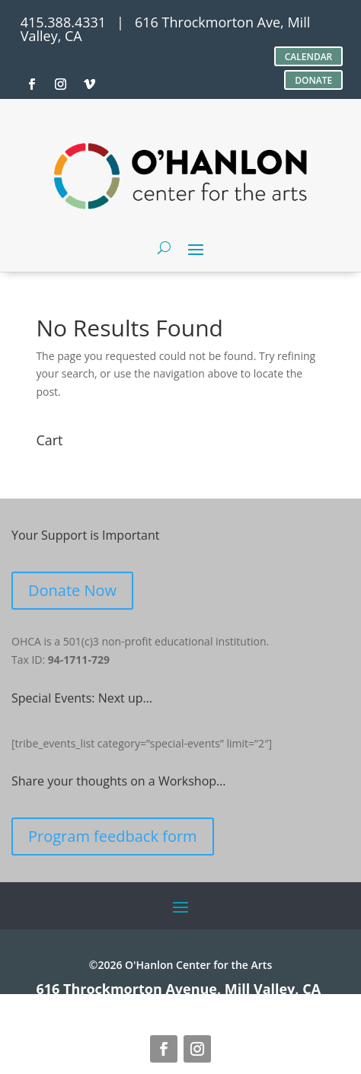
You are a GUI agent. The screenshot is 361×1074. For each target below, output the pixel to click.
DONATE (313, 80)
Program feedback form (112, 836)
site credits (135, 1002)
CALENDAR (309, 56)
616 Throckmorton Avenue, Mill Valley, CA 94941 (178, 996)
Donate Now (72, 590)
